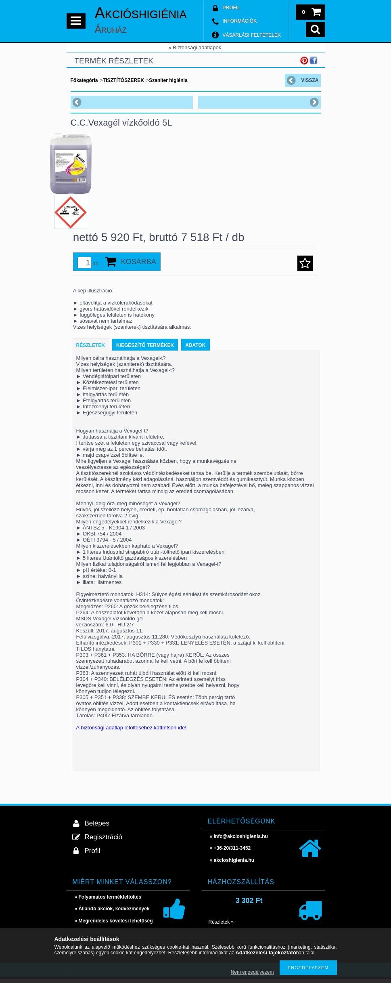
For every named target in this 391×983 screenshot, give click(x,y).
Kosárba (138, 266)
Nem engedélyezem (252, 972)
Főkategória (84, 80)
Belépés (97, 827)
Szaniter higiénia (168, 80)
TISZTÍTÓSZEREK (123, 80)
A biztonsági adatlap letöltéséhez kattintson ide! (131, 732)
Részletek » (221, 926)
